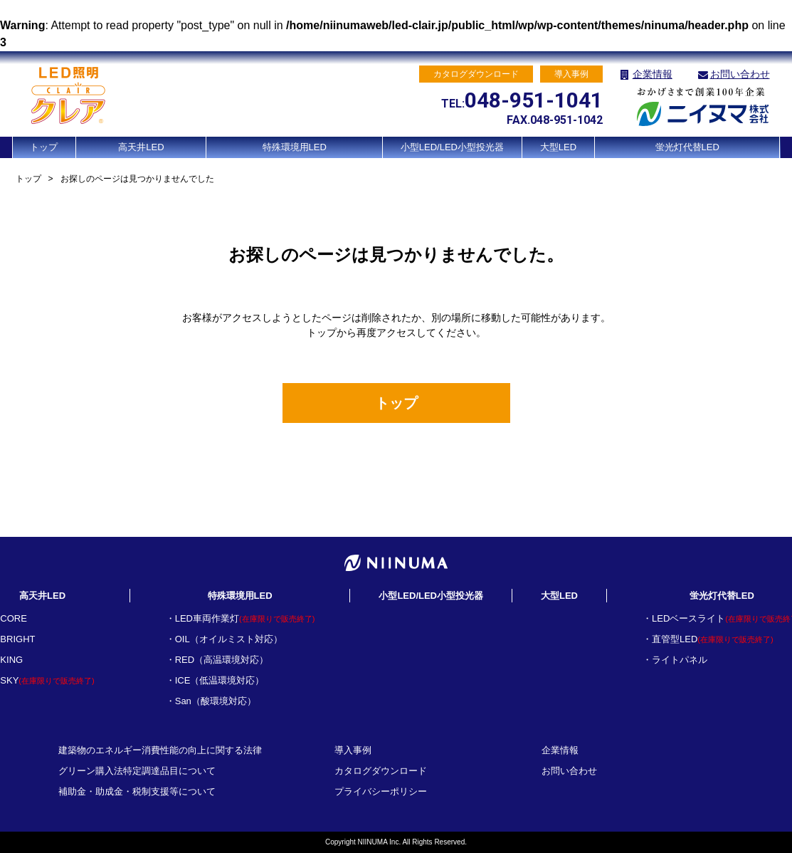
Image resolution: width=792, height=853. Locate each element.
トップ (44, 147)
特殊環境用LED (295, 147)
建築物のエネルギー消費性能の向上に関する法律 (160, 750)
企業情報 (652, 74)
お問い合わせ (740, 74)
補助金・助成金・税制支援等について (137, 791)
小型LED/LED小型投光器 (452, 147)
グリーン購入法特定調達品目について (137, 770)
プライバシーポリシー (380, 791)
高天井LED (141, 147)
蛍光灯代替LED (687, 147)
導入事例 (352, 750)
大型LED (558, 147)
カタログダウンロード (380, 770)
